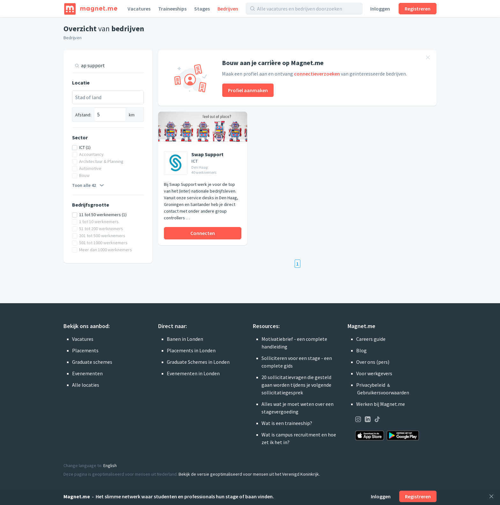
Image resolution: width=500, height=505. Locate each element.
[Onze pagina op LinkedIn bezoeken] (368, 420)
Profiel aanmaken (248, 90)
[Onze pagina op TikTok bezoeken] (377, 420)
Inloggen (380, 8)
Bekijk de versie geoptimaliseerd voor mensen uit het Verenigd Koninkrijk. (249, 474)
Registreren (417, 8)
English (110, 465)
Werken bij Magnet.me (380, 404)
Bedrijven (227, 8)
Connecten (202, 233)
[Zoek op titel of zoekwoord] (110, 65)
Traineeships (172, 8)
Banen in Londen (185, 339)
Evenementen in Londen (193, 373)
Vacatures (139, 8)
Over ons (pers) (372, 362)
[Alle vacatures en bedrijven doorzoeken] (307, 8)
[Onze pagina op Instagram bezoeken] (358, 420)
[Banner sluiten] (428, 58)
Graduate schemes (92, 362)
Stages (202, 8)
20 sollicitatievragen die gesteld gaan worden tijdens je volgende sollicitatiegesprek (296, 385)
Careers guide (371, 339)
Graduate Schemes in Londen (198, 362)
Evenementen (87, 373)
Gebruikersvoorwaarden (383, 392)
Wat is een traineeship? (286, 423)
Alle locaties (85, 385)
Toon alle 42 (89, 185)
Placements (85, 350)
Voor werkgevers (374, 373)
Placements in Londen (191, 350)
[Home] (91, 8)
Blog (361, 350)
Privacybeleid (370, 385)
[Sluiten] (491, 496)
